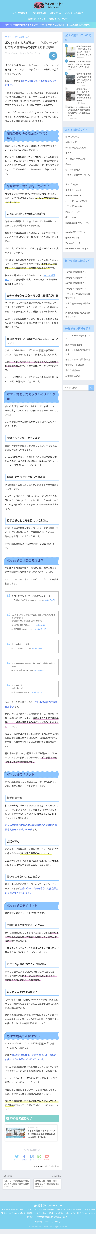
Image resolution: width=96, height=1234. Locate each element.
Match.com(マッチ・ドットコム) (79, 228)
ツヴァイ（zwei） (74, 192)
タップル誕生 (72, 187)
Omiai (68, 166)
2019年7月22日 (49, 601)
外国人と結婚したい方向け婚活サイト (78, 318)
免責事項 (38, 1223)
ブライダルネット (74, 209)
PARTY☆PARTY (74, 198)
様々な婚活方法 (51, 1167)
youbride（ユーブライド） (78, 252)
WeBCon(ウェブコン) (76, 149)
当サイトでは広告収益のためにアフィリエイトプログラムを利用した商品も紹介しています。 (48, 25)
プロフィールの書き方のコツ (78, 341)
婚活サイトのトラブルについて (78, 356)
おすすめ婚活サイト (20, 13)
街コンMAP (71, 220)
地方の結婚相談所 (74, 349)
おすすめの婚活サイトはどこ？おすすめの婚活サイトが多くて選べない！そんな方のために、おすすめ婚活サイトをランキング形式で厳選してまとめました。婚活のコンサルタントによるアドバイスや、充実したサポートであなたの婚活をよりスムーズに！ (48, 1214)
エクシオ (70, 155)
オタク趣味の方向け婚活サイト (78, 309)
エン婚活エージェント (76, 160)
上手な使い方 (55, 13)
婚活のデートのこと (36, 19)
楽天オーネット (73, 241)
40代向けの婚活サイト (76, 292)
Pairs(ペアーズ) (73, 214)
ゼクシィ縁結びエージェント (78, 179)
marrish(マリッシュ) (75, 235)
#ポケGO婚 (40, 625)
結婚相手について (74, 381)
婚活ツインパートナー (48, 1206)
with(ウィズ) (71, 144)
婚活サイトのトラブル (58, 19)
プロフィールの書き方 (74, 13)
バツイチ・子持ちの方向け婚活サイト (78, 300)
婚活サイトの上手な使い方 (78, 364)
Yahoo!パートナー (74, 246)
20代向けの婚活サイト (76, 281)
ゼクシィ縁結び (73, 172)
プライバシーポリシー (53, 1223)
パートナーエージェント (77, 203)
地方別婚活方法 (39, 13)
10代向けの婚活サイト (76, 275)
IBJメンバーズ (72, 138)
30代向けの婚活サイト (76, 287)
